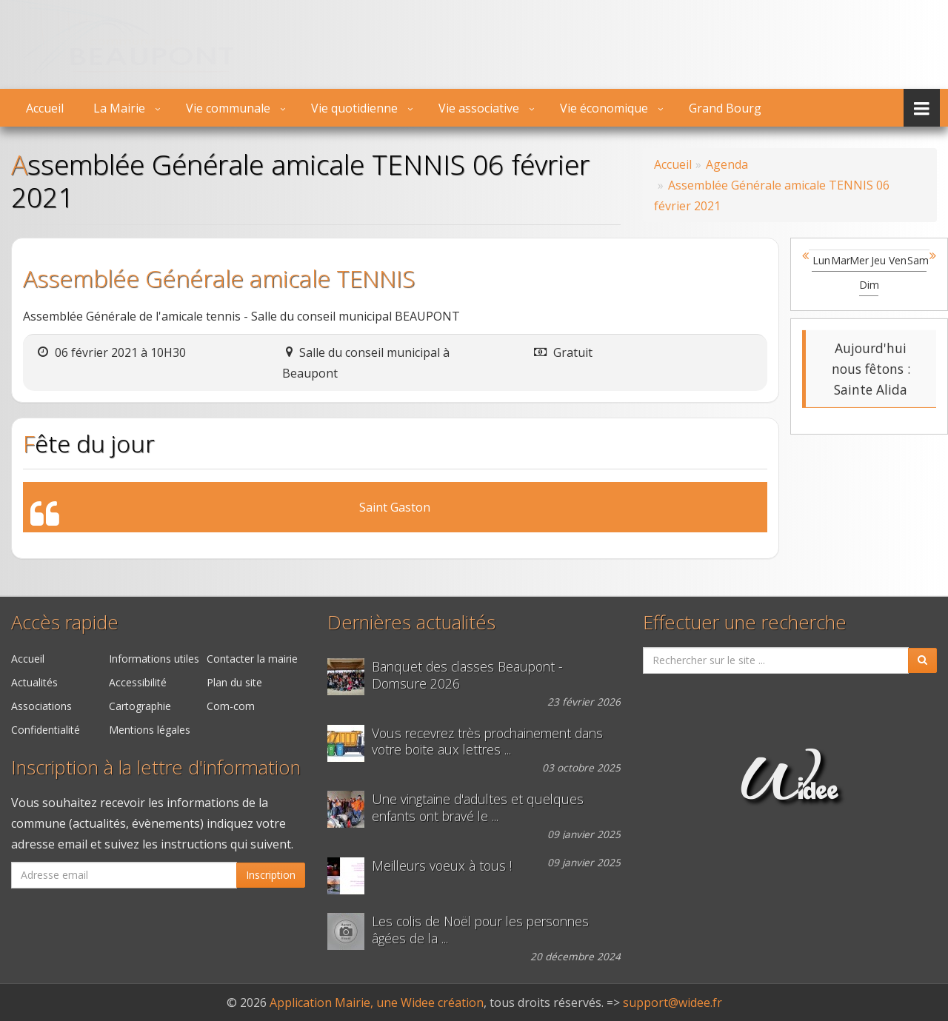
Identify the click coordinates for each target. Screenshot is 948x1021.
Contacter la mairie (252, 659)
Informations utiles (154, 659)
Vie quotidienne (354, 108)
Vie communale (228, 108)
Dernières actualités (411, 622)
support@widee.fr (672, 1002)
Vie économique (604, 108)
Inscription (271, 875)
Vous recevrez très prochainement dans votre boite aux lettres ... (487, 742)
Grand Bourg (725, 108)
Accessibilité (138, 682)
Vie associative (478, 108)
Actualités (34, 682)
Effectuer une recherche (745, 622)
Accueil (45, 108)
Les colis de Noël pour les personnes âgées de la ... (480, 930)
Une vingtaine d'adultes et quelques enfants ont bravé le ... (478, 808)
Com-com (231, 706)
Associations (41, 706)
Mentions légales (149, 730)
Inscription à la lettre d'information (156, 767)
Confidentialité (45, 730)
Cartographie (140, 706)
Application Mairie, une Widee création (377, 1002)
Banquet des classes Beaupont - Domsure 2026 (467, 675)
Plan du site (234, 682)
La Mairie (119, 108)
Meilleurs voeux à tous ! (442, 865)
